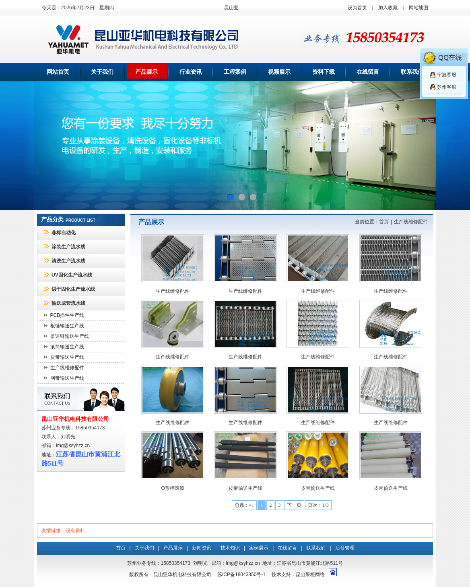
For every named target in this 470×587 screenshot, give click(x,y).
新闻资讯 (201, 548)
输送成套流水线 (68, 303)
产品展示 (146, 72)
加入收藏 (388, 7)
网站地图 (418, 7)
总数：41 (244, 505)
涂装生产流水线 (68, 247)
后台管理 (345, 548)
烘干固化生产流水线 (73, 289)
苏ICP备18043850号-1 (241, 574)
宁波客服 (446, 74)
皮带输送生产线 (67, 357)
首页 (384, 222)
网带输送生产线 (67, 378)
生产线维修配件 (67, 368)
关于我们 (102, 72)
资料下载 (323, 72)
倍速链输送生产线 (69, 336)
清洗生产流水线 (68, 261)
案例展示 (258, 548)
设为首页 (357, 7)
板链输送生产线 (67, 326)
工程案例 (235, 72)
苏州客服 (446, 87)
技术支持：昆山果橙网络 (298, 574)
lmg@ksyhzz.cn (73, 445)
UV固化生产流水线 (72, 275)
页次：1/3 (318, 505)
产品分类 (52, 219)
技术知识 (230, 548)
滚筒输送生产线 (67, 347)
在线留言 (368, 72)
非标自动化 (64, 232)
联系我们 (412, 72)
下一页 (294, 505)
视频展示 (279, 72)
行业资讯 (190, 72)
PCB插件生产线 (67, 315)
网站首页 (58, 72)
